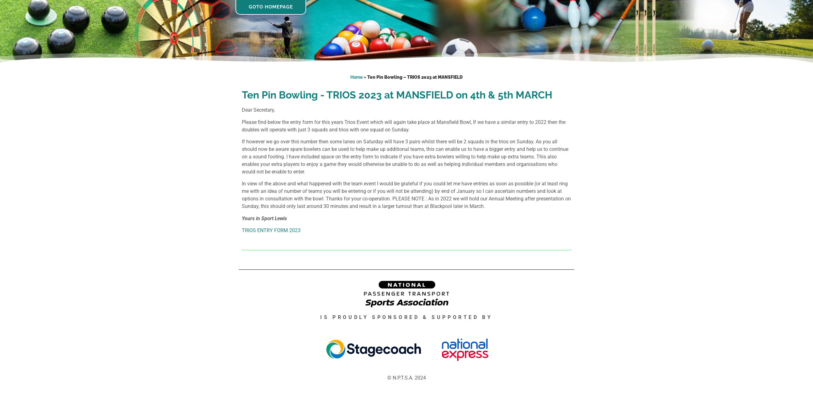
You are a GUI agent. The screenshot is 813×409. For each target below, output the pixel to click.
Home (356, 77)
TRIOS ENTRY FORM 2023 (271, 230)
